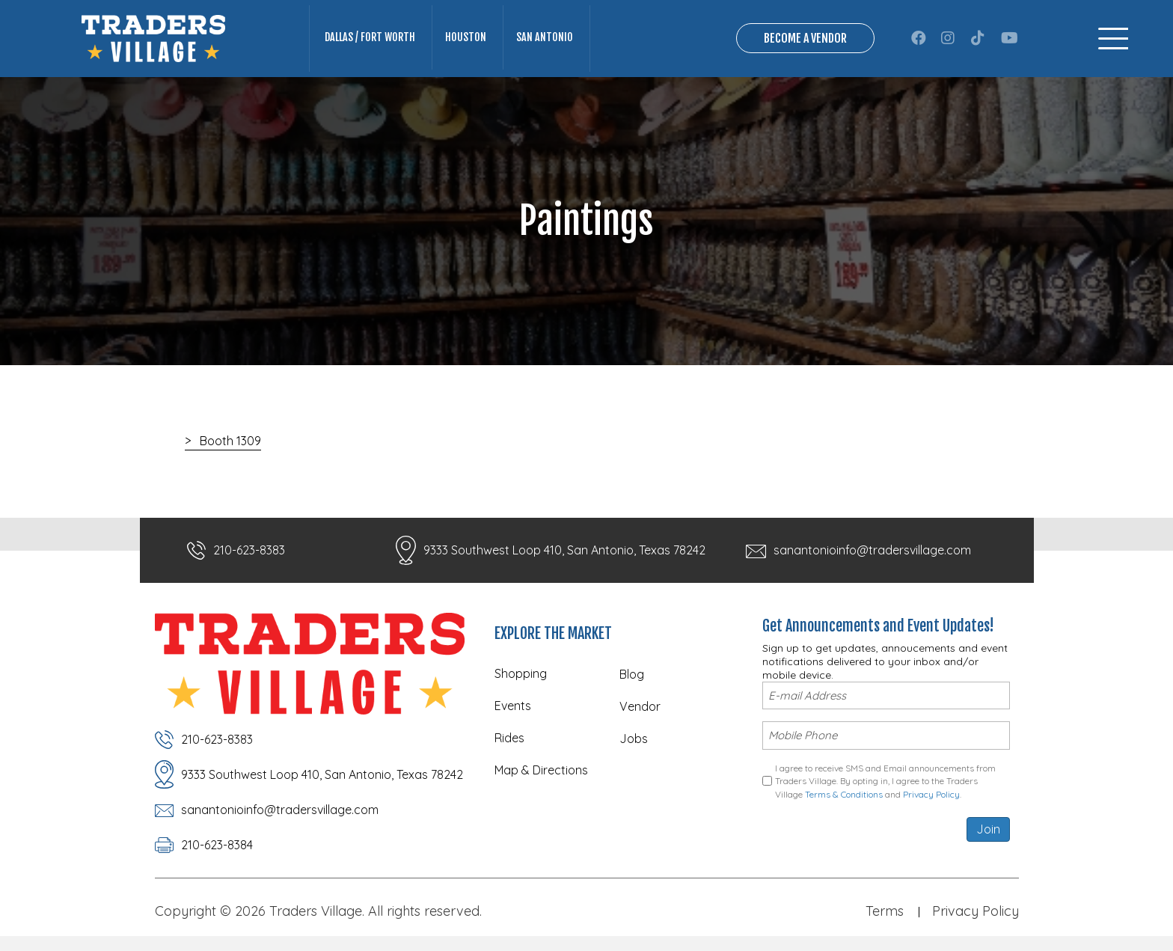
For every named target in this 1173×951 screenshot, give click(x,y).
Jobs (633, 738)
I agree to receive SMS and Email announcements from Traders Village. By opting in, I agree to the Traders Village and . (885, 781)
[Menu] (1113, 38)
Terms (885, 911)
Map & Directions (541, 769)
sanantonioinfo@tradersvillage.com (872, 549)
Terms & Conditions (844, 794)
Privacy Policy (931, 794)
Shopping (520, 673)
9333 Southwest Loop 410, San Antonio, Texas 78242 (564, 549)
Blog (631, 674)
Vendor (640, 706)
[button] (918, 38)
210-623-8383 (249, 549)
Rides (509, 737)
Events (512, 705)
